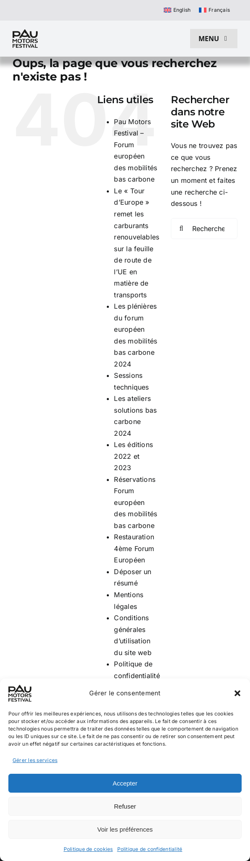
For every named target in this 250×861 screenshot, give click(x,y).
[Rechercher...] (204, 228)
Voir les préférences (125, 829)
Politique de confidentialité (150, 849)
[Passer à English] (177, 10)
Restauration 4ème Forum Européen (134, 548)
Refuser (125, 806)
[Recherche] (181, 228)
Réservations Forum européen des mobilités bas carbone (135, 502)
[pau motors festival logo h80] (25, 33)
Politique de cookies (88, 849)
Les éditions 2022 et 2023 (133, 456)
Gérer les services (35, 760)
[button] (237, 693)
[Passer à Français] (214, 10)
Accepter (125, 783)
